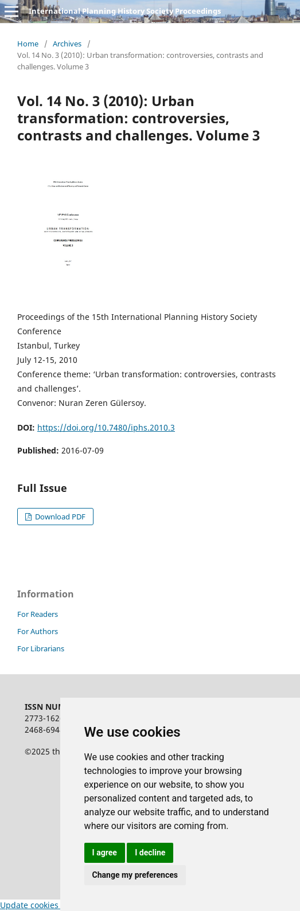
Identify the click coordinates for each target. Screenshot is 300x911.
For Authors (37, 631)
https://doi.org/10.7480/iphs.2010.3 (106, 427)
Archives (67, 43)
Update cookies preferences (53, 905)
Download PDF (59, 516)
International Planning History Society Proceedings (125, 11)
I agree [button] (104, 852)
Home (27, 43)
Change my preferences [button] (135, 874)
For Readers (37, 614)
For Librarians (40, 648)
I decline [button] (150, 852)
